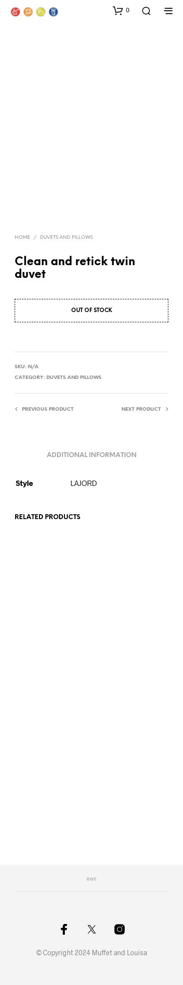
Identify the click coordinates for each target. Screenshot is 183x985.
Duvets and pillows (66, 237)
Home (22, 237)
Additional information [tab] (92, 455)
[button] (121, 10)
